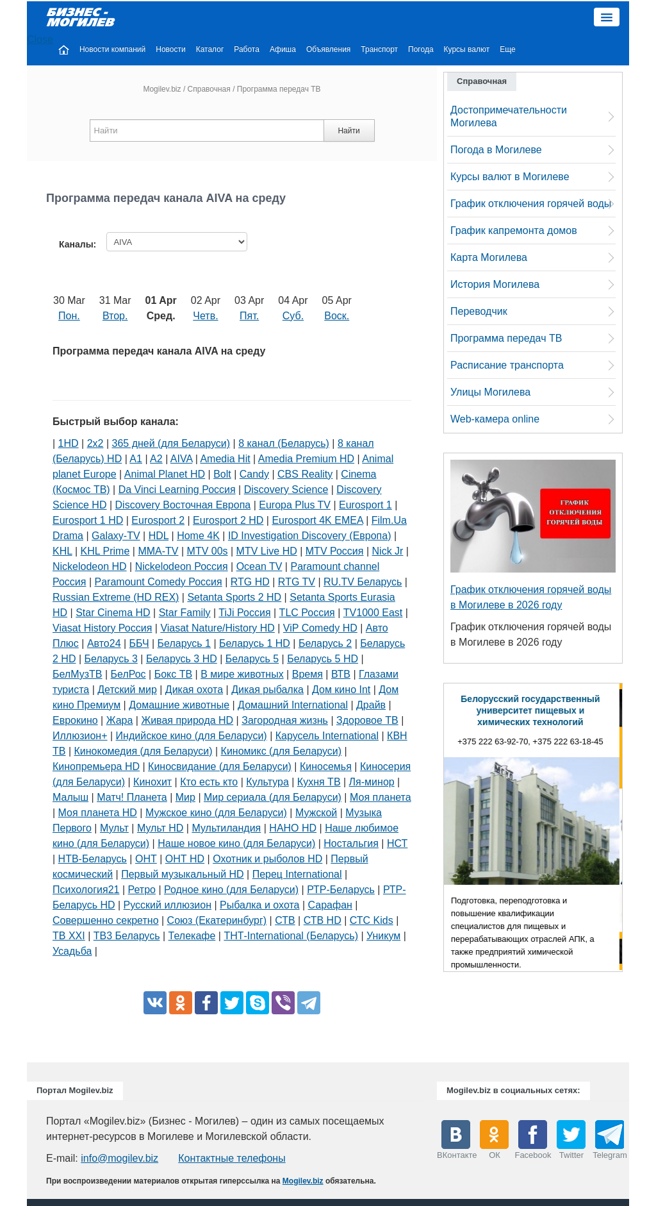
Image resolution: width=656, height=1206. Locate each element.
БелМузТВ (77, 674)
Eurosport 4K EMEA (317, 520)
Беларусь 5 (252, 658)
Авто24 (104, 643)
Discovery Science (286, 489)
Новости (170, 49)
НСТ (397, 843)
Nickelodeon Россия (181, 566)
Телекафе (192, 935)
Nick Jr (388, 551)
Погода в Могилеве (496, 149)
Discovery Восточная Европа (183, 504)
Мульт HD (160, 828)
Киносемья (326, 766)
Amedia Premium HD (306, 458)
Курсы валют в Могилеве (510, 176)
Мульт (114, 828)
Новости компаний (112, 49)
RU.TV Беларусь (363, 581)
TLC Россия (307, 612)
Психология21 (86, 889)
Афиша (283, 49)
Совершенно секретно (106, 920)
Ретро (142, 889)
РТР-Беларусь (341, 889)
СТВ (285, 920)
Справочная (209, 89)
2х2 (95, 443)
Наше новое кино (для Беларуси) (236, 843)
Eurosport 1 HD (88, 520)
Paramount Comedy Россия (158, 581)
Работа (246, 49)
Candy (254, 474)
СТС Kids (371, 920)
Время (307, 674)
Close (40, 39)
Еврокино (75, 720)
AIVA (181, 458)
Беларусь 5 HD (322, 658)
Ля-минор (372, 781)
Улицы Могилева (490, 392)
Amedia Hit (225, 458)
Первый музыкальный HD (182, 874)
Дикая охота (194, 689)
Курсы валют (467, 49)
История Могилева (494, 284)
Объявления (328, 49)
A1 (135, 458)
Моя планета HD (97, 812)
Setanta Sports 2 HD (234, 597)
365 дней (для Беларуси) (171, 443)
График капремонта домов (513, 230)
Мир (185, 797)
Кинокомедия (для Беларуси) (143, 751)
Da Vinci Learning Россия (177, 489)
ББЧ (139, 643)
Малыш (70, 797)
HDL (158, 535)
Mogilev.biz (162, 89)
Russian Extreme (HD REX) (116, 597)
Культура (267, 781)
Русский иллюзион (167, 905)
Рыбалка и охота (259, 905)
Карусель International (327, 735)
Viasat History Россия (102, 628)
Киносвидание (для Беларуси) (219, 766)
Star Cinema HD (113, 612)
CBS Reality (304, 474)
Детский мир (127, 689)
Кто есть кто (209, 781)
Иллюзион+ (80, 735)
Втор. (115, 315)
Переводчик (478, 311)
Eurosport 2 (157, 520)
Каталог (210, 49)
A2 (156, 458)
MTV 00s (207, 551)
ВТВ (340, 674)
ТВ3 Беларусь (127, 935)
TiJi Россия (244, 612)
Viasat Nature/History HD (217, 628)
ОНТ (146, 858)
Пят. (249, 315)
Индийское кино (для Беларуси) (191, 735)
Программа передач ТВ (506, 338)
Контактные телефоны (231, 1158)
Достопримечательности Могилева (508, 116)
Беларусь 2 (325, 643)
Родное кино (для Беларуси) (231, 889)
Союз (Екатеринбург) (217, 920)
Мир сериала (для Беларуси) (272, 797)
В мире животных (242, 674)
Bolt (222, 474)
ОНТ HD (184, 858)
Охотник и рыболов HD (267, 858)
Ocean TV (259, 566)
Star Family (185, 612)
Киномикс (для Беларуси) (281, 751)
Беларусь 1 (184, 643)
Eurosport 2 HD (228, 520)
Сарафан (330, 905)
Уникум (383, 935)
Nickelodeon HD (90, 566)
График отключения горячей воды (530, 203)
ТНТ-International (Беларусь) (291, 935)
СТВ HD (322, 920)
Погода (421, 49)
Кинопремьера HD (96, 766)
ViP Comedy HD (320, 628)
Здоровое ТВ (367, 720)
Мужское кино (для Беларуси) (216, 812)
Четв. (205, 315)
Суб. (293, 315)
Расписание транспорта (507, 365)
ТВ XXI (69, 935)
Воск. (336, 315)
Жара (119, 720)
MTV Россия (335, 551)
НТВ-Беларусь (92, 858)
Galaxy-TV (116, 535)
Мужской (316, 812)
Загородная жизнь (285, 720)
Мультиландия (226, 828)
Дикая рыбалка (267, 689)
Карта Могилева (488, 257)
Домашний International (293, 704)
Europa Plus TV (295, 504)
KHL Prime (105, 551)
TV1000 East (373, 612)
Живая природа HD (187, 720)
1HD (68, 443)
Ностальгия (351, 843)
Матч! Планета (132, 797)
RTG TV (296, 581)
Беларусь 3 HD (181, 658)
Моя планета (380, 797)
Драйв (371, 704)
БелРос (128, 674)
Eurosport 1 (365, 504)
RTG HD (250, 581)
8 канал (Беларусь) (283, 443)
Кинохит (152, 781)
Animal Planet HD (164, 474)
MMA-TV (158, 551)
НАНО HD (292, 828)
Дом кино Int (341, 689)
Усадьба (72, 951)
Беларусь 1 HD (254, 643)
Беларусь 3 (111, 658)
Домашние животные (179, 704)
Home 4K (198, 535)
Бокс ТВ (173, 674)
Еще (507, 49)
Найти (348, 130)
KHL (62, 551)
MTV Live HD (266, 551)
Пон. (69, 315)
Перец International (297, 874)
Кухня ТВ (319, 781)
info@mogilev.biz (119, 1158)
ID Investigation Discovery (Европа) (309, 535)
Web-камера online (494, 419)
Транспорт (379, 49)
